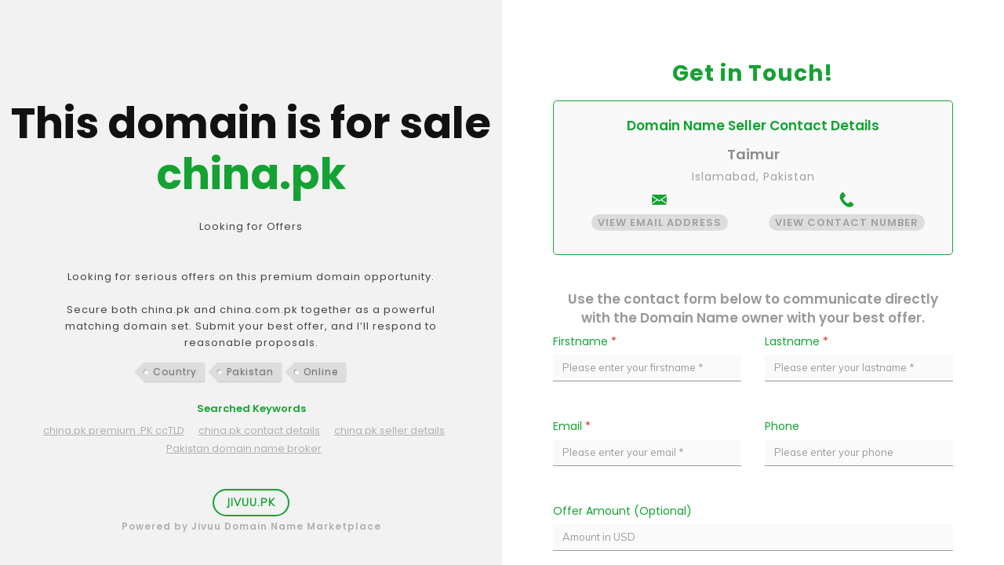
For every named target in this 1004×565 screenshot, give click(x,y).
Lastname (796, 341)
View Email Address (660, 222)
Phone (782, 426)
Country (175, 371)
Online (321, 371)
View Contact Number (847, 222)
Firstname (585, 341)
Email (572, 426)
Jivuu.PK (251, 502)
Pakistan (250, 371)
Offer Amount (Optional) (622, 510)
